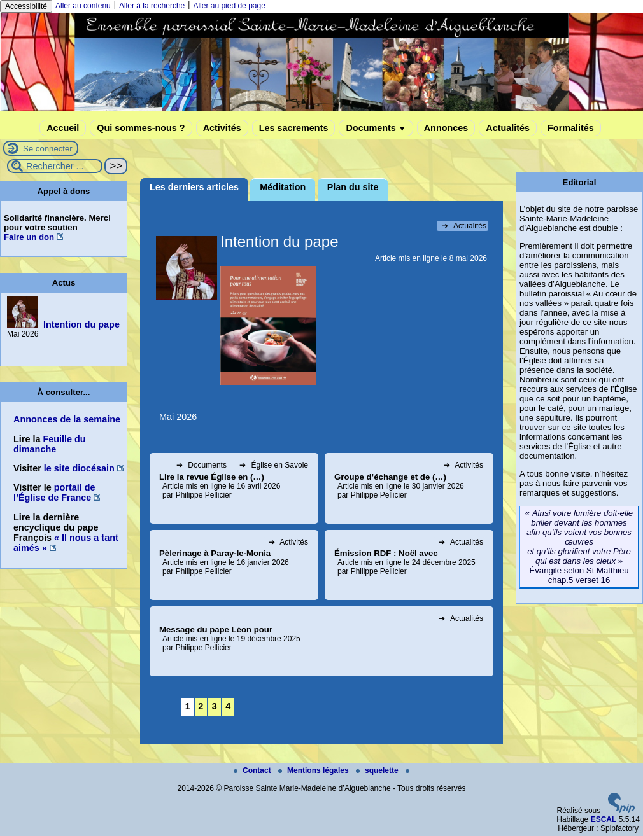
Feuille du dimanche (49, 444)
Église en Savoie (273, 465)
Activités (222, 128)
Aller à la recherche (152, 5)
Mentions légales (314, 770)
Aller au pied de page (229, 5)
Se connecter (48, 148)
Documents (376, 128)
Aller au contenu (83, 5)
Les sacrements (294, 128)
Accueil (62, 128)
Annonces (446, 128)
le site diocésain (79, 468)
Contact (253, 770)
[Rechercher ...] (54, 166)
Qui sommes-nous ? (141, 128)
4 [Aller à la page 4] (227, 706)
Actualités (508, 128)
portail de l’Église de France (54, 492)
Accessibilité (26, 6)
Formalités (571, 128)
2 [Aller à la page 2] (200, 706)
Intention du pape (81, 324)
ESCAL (604, 819)
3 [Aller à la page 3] (214, 706)
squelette (378, 770)
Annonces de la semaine (66, 419)
